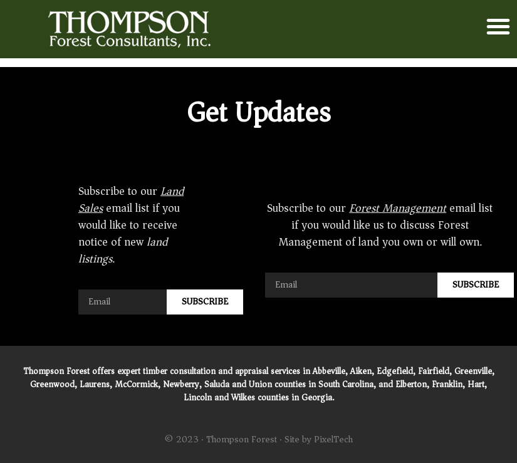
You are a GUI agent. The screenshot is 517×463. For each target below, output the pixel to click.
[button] (498, 26)
